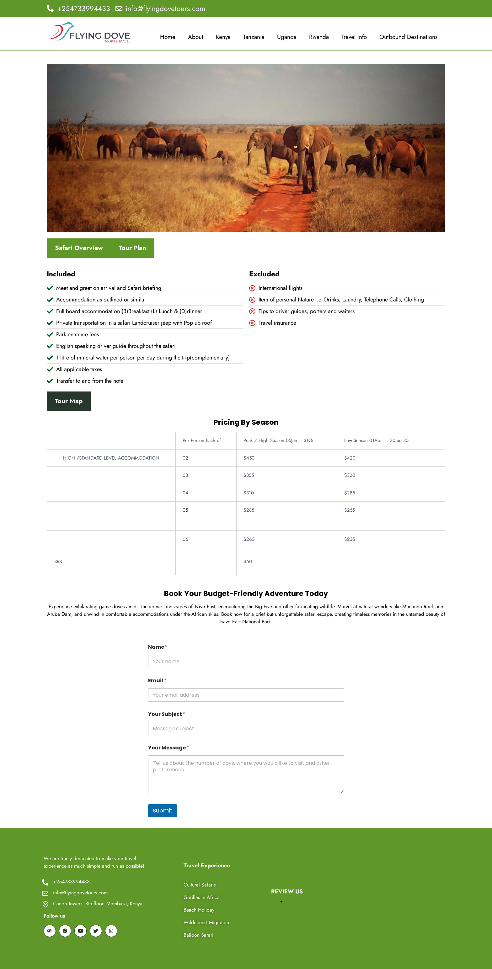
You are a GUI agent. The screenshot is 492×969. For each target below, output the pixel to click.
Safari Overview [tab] (79, 248)
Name (158, 647)
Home (167, 37)
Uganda (287, 37)
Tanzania (254, 37)
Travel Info (354, 37)
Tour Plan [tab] (132, 248)
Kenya (223, 37)
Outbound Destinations (408, 37)
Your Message (168, 748)
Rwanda (319, 37)
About (195, 37)
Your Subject (166, 714)
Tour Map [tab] (69, 401)
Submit (162, 810)
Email (157, 681)
